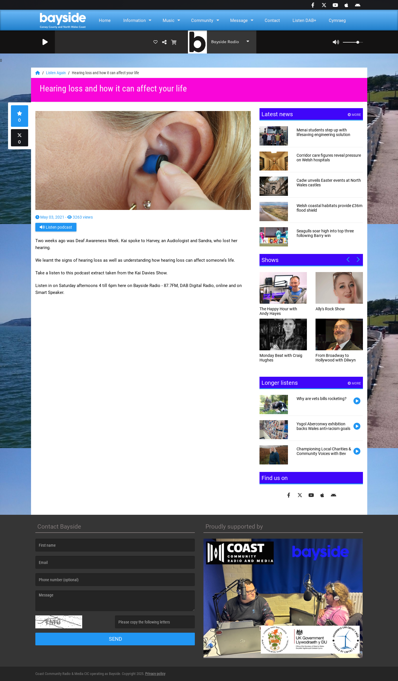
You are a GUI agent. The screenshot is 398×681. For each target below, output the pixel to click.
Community (202, 20)
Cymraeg (337, 20)
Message (239, 20)
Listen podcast (56, 227)
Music (168, 20)
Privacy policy (155, 674)
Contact (272, 20)
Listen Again (56, 72)
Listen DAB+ (304, 20)
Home (105, 20)
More (354, 115)
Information (134, 20)
